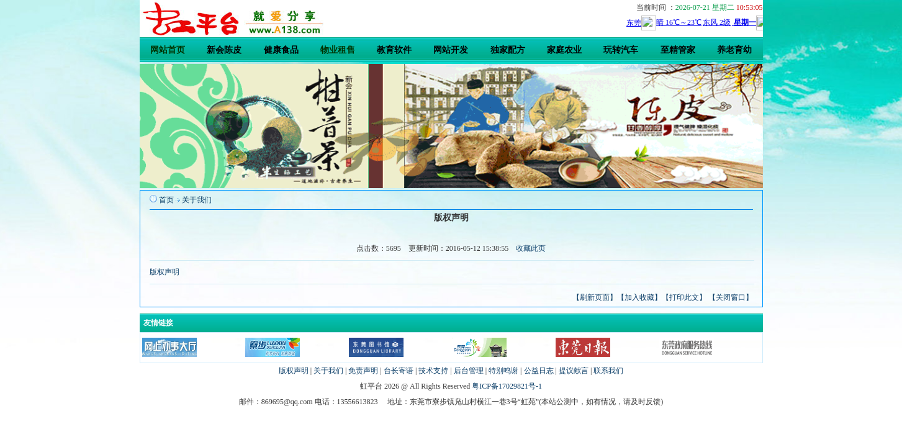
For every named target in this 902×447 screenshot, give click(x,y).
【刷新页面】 (594, 297)
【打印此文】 (684, 297)
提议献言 (574, 370)
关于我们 (197, 200)
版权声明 (164, 272)
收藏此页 (531, 248)
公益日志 (539, 370)
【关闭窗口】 (730, 297)
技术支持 (433, 370)
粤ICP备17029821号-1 (507, 386)
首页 (166, 200)
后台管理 (469, 370)
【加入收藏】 (639, 297)
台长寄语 (398, 370)
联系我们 (608, 370)
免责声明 (363, 370)
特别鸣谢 (503, 370)
